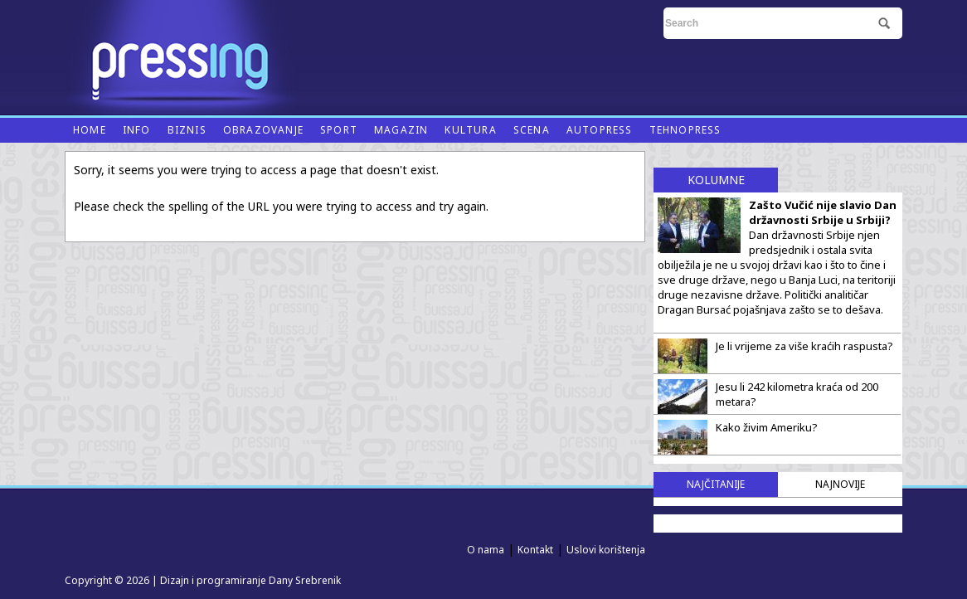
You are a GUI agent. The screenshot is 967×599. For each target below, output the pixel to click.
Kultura (470, 130)
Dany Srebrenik (305, 580)
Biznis (187, 130)
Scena (531, 130)
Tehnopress (685, 130)
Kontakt (535, 550)
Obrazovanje (263, 130)
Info (137, 130)
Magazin (401, 130)
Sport (338, 130)
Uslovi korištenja (605, 550)
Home (89, 130)
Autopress (599, 130)
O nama (485, 550)
